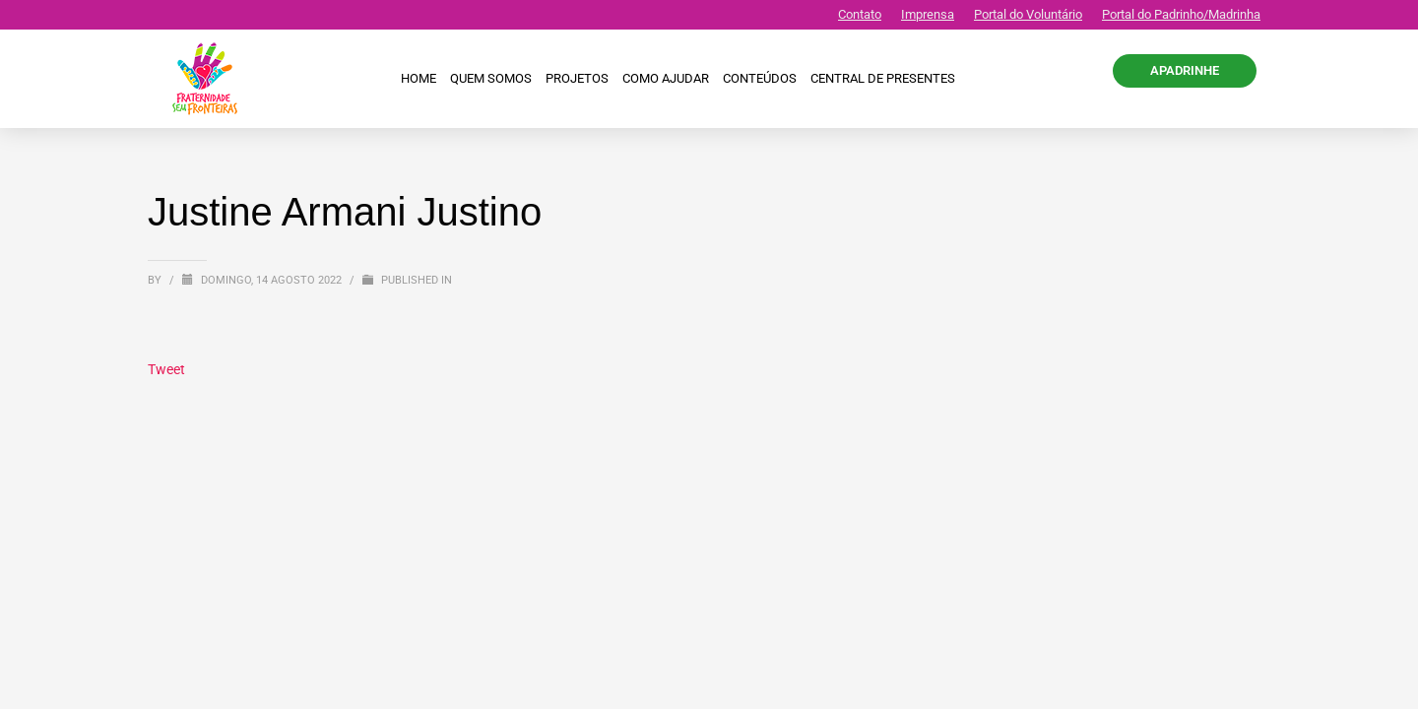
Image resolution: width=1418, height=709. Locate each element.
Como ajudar (665, 78)
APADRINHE (1184, 70)
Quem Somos (491, 78)
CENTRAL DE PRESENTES (882, 78)
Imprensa (927, 14)
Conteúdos (760, 78)
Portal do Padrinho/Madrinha (1181, 14)
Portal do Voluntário (1028, 14)
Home (418, 78)
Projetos (577, 78)
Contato (859, 14)
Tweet (166, 369)
